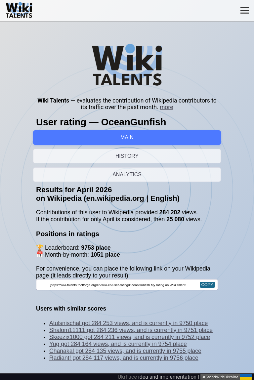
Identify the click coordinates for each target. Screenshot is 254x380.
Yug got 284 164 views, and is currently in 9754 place (118, 344)
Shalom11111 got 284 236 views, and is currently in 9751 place (131, 330)
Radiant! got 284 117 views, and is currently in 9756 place (123, 358)
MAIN (127, 137)
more (166, 107)
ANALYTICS (127, 174)
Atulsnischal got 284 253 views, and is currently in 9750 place (128, 323)
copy (207, 284)
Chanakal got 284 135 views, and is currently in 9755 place (125, 351)
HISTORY (127, 156)
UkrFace (127, 377)
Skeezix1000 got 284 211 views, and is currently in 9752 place (129, 337)
